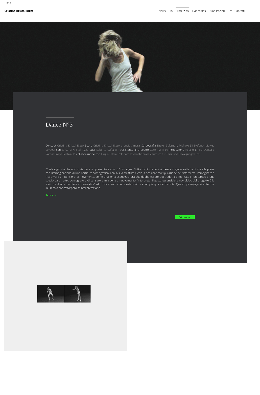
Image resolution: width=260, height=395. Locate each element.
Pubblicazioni (217, 11)
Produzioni (182, 11)
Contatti (240, 11)
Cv (230, 11)
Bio (171, 11)
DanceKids (199, 11)
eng (9, 3)
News (162, 11)
